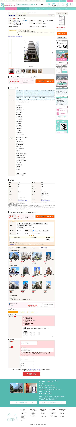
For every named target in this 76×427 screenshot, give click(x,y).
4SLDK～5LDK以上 (53, 417)
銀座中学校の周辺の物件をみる (27, 299)
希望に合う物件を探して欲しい (27, 320)
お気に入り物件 (44, 247)
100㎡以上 (62, 417)
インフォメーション (24, 413)
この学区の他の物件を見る (22, 200)
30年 (38, 230)
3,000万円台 (59, 72)
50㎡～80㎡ (62, 414)
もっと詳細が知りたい (26, 318)
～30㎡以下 (62, 411)
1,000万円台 (43, 411)
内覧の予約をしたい (25, 324)
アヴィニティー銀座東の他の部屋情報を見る (15, 36)
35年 (34, 230)
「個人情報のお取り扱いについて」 (34, 370)
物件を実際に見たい (25, 317)
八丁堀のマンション (13, 298)
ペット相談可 (33, 413)
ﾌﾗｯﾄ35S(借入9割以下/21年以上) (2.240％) (40, 223)
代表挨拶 (22, 418)
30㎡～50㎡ (62, 413)
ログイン (22, 421)
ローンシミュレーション (63, 43)
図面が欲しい (24, 321)
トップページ (23, 411)
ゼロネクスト (11, 305)
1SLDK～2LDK (52, 413)
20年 (47, 230)
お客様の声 (22, 414)
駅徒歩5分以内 (33, 414)
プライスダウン (64, 67)
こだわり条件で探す (34, 411)
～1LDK (51, 411)
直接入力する (21, 227)
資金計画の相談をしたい (26, 323)
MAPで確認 (25, 20)
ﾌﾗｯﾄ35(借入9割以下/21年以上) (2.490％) (25, 225)
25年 (43, 230)
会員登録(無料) (12, 244)
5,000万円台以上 (43, 417)
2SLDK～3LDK (52, 414)
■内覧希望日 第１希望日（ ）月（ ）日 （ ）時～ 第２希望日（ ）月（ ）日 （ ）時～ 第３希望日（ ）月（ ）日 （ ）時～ (37, 334)
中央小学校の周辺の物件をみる (15, 299)
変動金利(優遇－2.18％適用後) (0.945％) (24, 223)
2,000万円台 (43, 413)
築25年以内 (59, 67)
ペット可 (58, 65)
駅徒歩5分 (64, 65)
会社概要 (22, 417)
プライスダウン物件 (34, 417)
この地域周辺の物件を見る (17, 21)
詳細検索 (64, 72)
